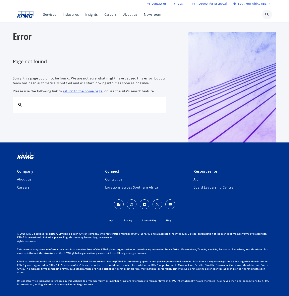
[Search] (20, 104)
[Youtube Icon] (170, 204)
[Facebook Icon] (119, 204)
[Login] (179, 4)
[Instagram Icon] (131, 204)
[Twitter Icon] (157, 204)
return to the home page (83, 91)
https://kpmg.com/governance (128, 253)
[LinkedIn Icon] (144, 204)
